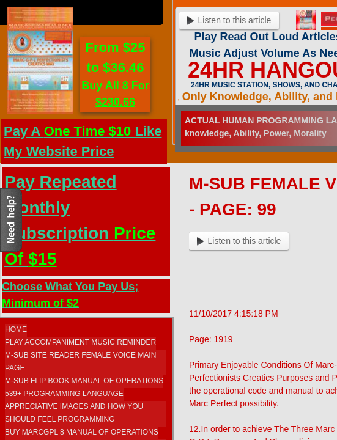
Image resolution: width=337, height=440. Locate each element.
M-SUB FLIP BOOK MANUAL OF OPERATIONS (84, 380)
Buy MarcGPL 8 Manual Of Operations (81, 432)
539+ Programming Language (64, 393)
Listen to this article (239, 241)
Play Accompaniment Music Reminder (80, 342)
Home (16, 329)
